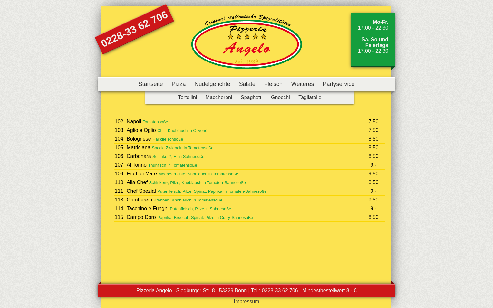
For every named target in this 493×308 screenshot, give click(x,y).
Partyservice (338, 84)
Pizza (179, 84)
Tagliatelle (309, 97)
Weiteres (302, 84)
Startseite (150, 84)
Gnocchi (280, 97)
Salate (247, 84)
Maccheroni (219, 97)
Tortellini (187, 97)
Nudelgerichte (212, 84)
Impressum (246, 301)
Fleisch (273, 84)
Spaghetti (252, 97)
